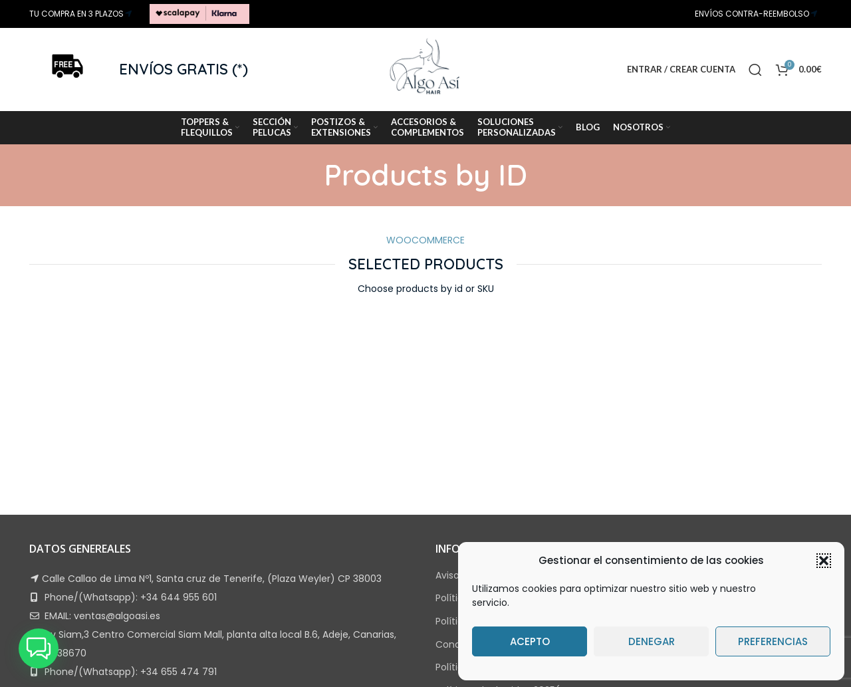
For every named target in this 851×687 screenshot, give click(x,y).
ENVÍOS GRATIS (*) (183, 69)
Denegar (651, 641)
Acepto (530, 641)
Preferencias (773, 641)
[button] (823, 560)
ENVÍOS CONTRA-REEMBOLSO (752, 13)
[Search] (755, 70)
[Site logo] (199, 13)
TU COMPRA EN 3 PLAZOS (76, 13)
